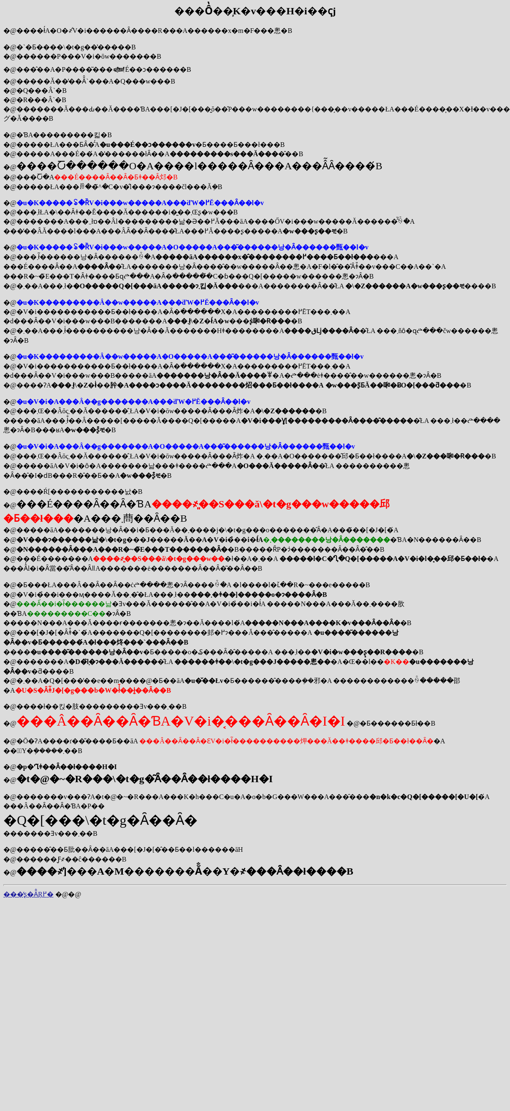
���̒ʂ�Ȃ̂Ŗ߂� (28, 894)
